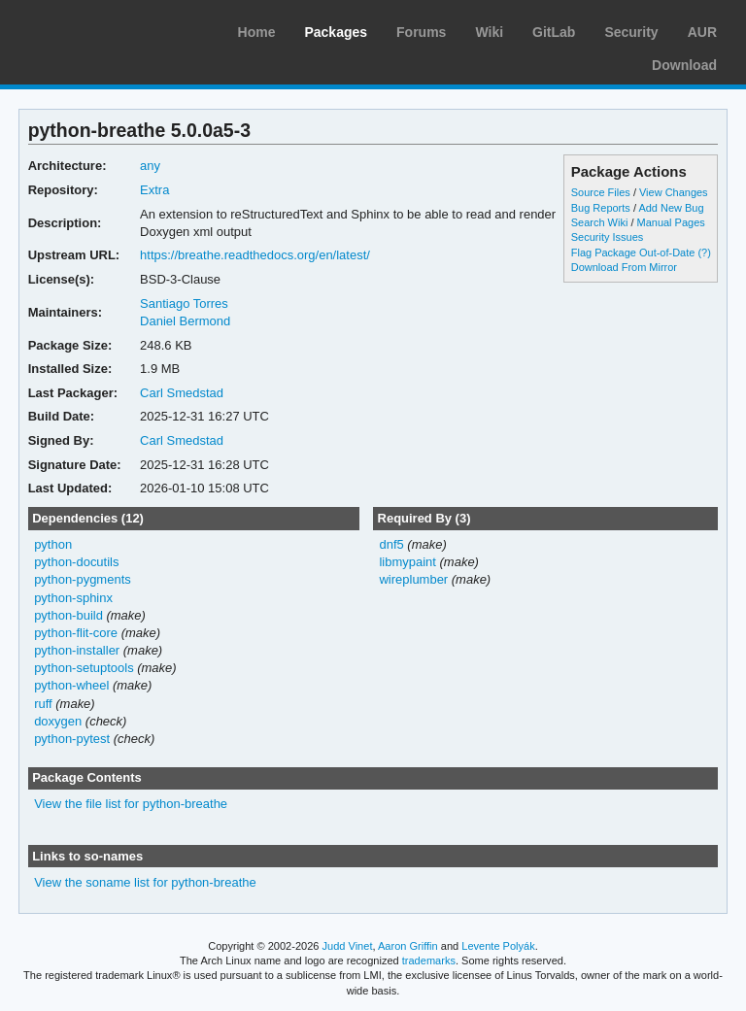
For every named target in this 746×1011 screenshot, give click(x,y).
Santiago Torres (184, 303)
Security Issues (607, 237)
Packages (335, 32)
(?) (703, 252)
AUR (702, 32)
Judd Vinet (347, 946)
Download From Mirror (624, 267)
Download (684, 65)
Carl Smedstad (181, 393)
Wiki (489, 32)
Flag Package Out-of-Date (633, 252)
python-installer (76, 650)
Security (631, 32)
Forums (421, 32)
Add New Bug (670, 208)
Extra (154, 190)
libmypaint (407, 562)
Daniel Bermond (185, 321)
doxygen (58, 721)
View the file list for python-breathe (130, 803)
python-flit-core (76, 632)
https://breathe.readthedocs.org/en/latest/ (255, 255)
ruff (43, 703)
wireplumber (413, 579)
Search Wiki (599, 222)
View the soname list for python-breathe (145, 882)
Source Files (600, 192)
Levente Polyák (497, 946)
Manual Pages (671, 222)
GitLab (553, 32)
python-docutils (76, 562)
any (150, 165)
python (53, 544)
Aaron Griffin (408, 946)
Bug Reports (600, 208)
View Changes (673, 192)
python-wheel (71, 685)
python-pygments (82, 579)
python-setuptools (84, 667)
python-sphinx (73, 597)
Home (257, 32)
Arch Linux (107, 29)
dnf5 (391, 544)
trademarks (429, 960)
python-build (68, 615)
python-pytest (72, 738)
